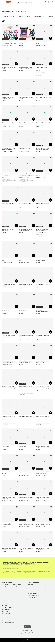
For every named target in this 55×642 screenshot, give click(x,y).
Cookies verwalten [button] (33, 593)
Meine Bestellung (7, 582)
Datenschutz (32, 591)
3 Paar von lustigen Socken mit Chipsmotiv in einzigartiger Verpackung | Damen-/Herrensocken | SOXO (43, 472)
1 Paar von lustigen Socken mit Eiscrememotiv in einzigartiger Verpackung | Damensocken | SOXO (8, 336)
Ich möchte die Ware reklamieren (11, 584)
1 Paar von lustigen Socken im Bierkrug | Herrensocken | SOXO (26, 123)
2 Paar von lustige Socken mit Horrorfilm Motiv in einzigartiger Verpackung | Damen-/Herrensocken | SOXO (43, 260)
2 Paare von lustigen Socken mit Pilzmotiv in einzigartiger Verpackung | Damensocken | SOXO (26, 549)
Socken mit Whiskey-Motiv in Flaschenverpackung (9, 98)
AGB (29, 589)
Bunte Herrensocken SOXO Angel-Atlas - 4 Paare (8, 285)
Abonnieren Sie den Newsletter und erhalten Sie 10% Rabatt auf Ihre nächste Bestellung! (26, 563)
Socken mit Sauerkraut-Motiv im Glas (26, 98)
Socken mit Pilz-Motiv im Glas (43, 97)
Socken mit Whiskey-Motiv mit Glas (8, 68)
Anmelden (48, 568)
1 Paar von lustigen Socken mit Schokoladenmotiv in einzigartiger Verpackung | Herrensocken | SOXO (42, 149)
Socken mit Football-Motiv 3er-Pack (43, 123)
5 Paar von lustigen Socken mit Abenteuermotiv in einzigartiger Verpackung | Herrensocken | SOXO (8, 149)
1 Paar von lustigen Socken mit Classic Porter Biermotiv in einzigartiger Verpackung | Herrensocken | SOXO (26, 68)
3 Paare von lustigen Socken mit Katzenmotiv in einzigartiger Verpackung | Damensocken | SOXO (9, 549)
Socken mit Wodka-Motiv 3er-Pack (43, 285)
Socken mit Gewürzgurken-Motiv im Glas (8, 230)
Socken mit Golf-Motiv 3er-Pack (42, 336)
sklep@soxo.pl (27, 630)
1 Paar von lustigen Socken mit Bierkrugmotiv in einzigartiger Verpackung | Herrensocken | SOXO (25, 230)
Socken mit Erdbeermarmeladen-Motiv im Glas (43, 311)
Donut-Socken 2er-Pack (24, 471)
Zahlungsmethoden (33, 595)
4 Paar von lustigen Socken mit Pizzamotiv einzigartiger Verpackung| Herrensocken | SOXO (9, 387)
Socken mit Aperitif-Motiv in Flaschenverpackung (9, 204)
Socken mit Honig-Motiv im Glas (8, 417)
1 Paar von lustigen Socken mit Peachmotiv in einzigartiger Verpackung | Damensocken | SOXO (42, 362)
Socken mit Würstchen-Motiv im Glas (26, 42)
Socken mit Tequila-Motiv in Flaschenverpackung (26, 204)
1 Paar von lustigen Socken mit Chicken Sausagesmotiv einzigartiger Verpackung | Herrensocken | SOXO (43, 549)
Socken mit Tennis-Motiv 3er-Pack (26, 336)
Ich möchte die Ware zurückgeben (12, 586)
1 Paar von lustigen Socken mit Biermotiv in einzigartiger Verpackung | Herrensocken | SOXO (26, 285)
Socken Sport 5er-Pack (24, 148)
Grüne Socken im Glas (41, 67)
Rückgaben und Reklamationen (37, 586)
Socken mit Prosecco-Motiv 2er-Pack (8, 472)
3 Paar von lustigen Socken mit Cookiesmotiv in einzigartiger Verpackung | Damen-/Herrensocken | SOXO (43, 230)
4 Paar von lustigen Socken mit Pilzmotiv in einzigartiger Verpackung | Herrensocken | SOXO (9, 498)
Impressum (31, 584)
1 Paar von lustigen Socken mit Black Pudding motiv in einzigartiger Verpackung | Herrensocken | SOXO (26, 362)
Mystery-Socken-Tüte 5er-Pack (26, 497)
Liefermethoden (32, 597)
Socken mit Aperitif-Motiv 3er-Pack (43, 42)
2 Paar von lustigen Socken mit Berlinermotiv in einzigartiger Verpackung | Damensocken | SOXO (42, 498)
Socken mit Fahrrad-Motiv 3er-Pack (9, 260)
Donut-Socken (5, 310)
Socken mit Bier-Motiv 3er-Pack (25, 260)
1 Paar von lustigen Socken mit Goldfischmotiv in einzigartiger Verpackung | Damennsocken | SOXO (8, 523)
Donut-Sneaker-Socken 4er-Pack (43, 417)
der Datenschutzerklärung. (29, 572)
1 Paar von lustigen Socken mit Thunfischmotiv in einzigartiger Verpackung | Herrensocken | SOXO (8, 174)
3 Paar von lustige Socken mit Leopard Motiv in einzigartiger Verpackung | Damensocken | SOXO (26, 523)
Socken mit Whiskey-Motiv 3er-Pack (42, 174)
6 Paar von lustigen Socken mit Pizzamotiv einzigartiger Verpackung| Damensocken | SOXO (9, 42)
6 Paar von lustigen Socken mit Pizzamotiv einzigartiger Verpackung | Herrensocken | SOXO (26, 174)
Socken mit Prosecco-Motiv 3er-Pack (8, 123)
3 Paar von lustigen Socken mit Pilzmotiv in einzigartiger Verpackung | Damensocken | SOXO (9, 362)
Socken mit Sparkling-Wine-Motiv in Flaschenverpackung (26, 417)
